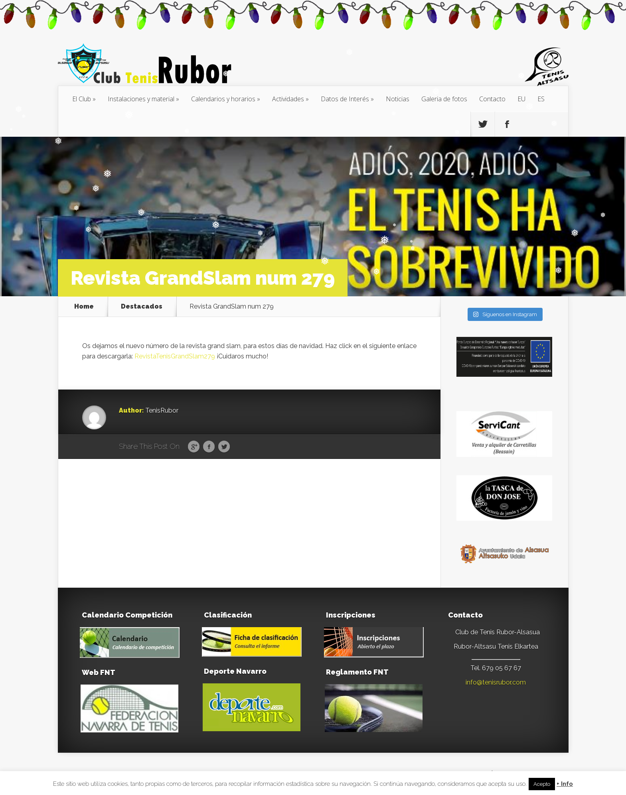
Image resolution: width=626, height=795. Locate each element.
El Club (81, 98)
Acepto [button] (541, 784)
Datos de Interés (345, 98)
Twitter (224, 447)
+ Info (565, 784)
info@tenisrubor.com (496, 682)
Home (84, 306)
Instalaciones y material (141, 98)
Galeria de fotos (444, 98)
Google (194, 447)
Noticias (397, 98)
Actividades (288, 98)
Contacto (492, 98)
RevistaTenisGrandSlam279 (174, 356)
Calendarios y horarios (223, 98)
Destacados (141, 306)
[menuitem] (521, 99)
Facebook (209, 447)
